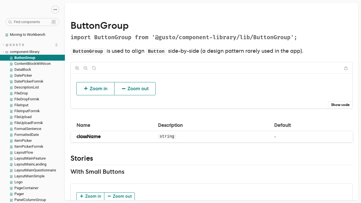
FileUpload (21, 117)
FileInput (19, 105)
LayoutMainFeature (28, 158)
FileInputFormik (25, 111)
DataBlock (20, 69)
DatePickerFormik (26, 81)
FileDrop (19, 93)
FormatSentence (25, 129)
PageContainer (24, 188)
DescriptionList (24, 87)
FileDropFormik (24, 99)
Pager (17, 194)
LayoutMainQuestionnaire (33, 170)
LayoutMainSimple (27, 176)
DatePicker (21, 75)
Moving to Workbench (25, 34)
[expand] (56, 45)
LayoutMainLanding (28, 164)
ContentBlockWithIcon (30, 63)
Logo (16, 182)
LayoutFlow (21, 152)
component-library (21, 52)
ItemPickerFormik (26, 146)
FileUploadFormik (26, 123)
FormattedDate (24, 135)
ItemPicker (21, 140)
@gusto (14, 45)
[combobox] (32, 22)
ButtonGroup (22, 58)
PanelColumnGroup (28, 200)
